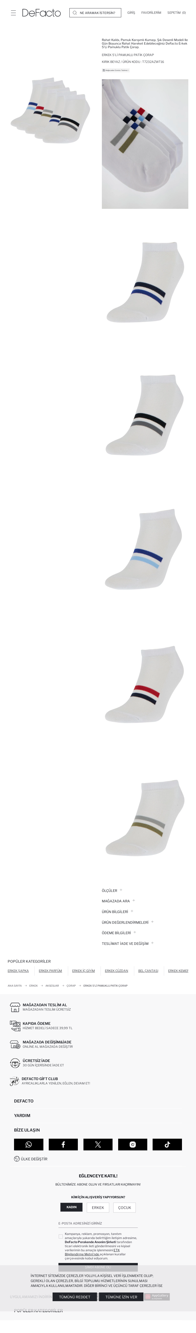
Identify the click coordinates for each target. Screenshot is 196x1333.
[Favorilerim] (151, 12)
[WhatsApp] (28, 1144)
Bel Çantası (148, 971)
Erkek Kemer (178, 971)
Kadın (72, 1207)
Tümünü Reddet (74, 1297)
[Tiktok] (167, 1144)
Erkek (98, 1207)
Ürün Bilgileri (117, 912)
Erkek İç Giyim (83, 971)
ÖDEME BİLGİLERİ (119, 933)
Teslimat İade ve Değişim (128, 944)
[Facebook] (63, 1144)
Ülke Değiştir (34, 1159)
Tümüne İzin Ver (121, 1297)
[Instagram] (133, 1144)
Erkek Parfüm (50, 971)
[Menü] (13, 13)
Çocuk (124, 1207)
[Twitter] (98, 1144)
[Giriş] (131, 12)
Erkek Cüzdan (116, 971)
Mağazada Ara (118, 901)
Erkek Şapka (18, 971)
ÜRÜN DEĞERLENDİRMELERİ (128, 922)
